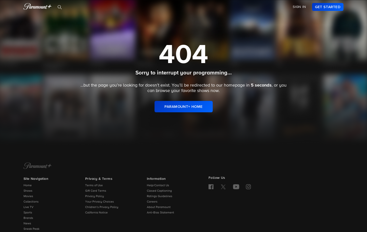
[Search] (59, 7)
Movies (28, 196)
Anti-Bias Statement (160, 212)
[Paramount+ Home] (38, 166)
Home (28, 185)
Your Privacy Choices (99, 201)
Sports (28, 212)
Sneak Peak (31, 229)
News (27, 223)
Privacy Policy (94, 196)
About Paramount (159, 207)
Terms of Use (94, 185)
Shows (28, 190)
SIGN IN (299, 7)
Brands (28, 218)
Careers (152, 201)
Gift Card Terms (95, 190)
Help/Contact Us (158, 185)
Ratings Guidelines (159, 196)
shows (203, 91)
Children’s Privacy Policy (101, 207)
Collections (31, 201)
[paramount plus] (38, 7)
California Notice (96, 212)
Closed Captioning (159, 190)
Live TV (28, 207)
